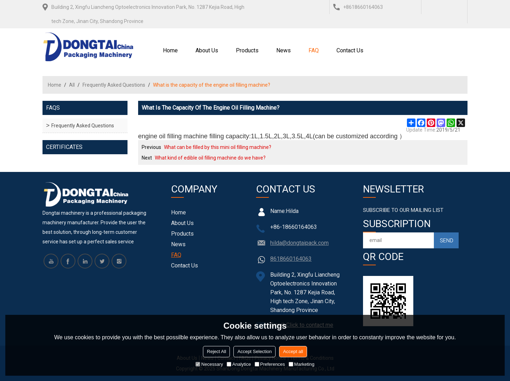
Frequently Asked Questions (114, 85)
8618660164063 (291, 258)
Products (247, 50)
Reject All (216, 351)
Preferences (270, 364)
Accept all (293, 351)
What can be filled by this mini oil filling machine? (217, 147)
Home (170, 50)
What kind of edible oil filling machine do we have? (210, 158)
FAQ (313, 50)
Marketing (301, 364)
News (283, 50)
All (72, 85)
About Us (207, 50)
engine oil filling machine (173, 136)
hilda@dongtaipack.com (299, 242)
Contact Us (349, 50)
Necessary (209, 364)
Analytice (239, 364)
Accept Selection (254, 351)
